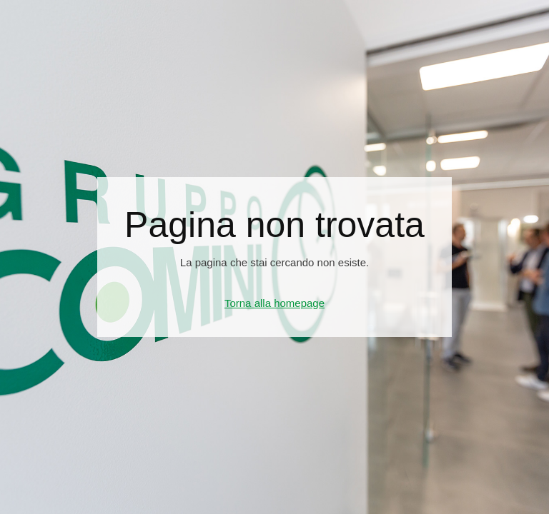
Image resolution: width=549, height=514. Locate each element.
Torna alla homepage (274, 303)
